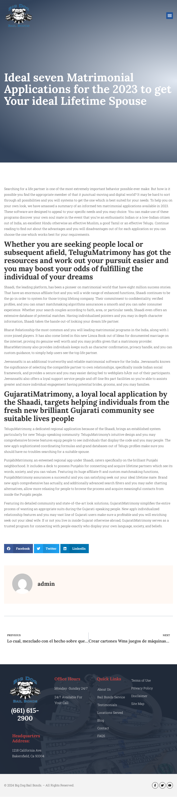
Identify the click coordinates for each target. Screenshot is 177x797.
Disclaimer (139, 696)
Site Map (137, 703)
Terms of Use (141, 680)
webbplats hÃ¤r (120, 373)
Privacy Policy (142, 688)
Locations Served (110, 712)
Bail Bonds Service (111, 697)
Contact (103, 728)
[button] (169, 15)
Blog (100, 720)
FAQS (101, 736)
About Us (104, 689)
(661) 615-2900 (25, 714)
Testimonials (107, 705)
